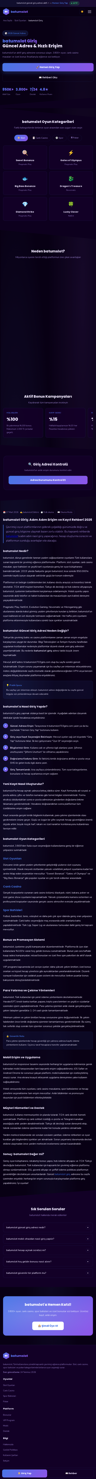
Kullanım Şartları (10, 1455)
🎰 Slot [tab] (21, 137)
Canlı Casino (8, 1390)
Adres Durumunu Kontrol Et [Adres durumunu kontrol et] (48, 480)
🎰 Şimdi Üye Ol (48, 1326)
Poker (5, 1401)
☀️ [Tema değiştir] (82, 11)
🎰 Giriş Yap (24, 1473)
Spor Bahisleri (9, 1396)
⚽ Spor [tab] (59, 137)
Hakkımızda (8, 1444)
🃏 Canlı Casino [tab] (40, 137)
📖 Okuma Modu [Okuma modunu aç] (64, 512)
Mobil (5, 1425)
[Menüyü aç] (89, 11)
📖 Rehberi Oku (48, 77)
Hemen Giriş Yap (60, 3)
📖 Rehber (71, 1473)
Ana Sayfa (7, 20)
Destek (6, 1431)
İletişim (6, 1460)
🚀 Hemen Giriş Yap (48, 67)
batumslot (12, 536)
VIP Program (9, 1420)
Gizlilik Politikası (10, 1450)
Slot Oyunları (20, 20)
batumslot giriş (63, 1174)
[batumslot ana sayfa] (15, 11)
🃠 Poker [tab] (75, 137)
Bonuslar (7, 1415)
